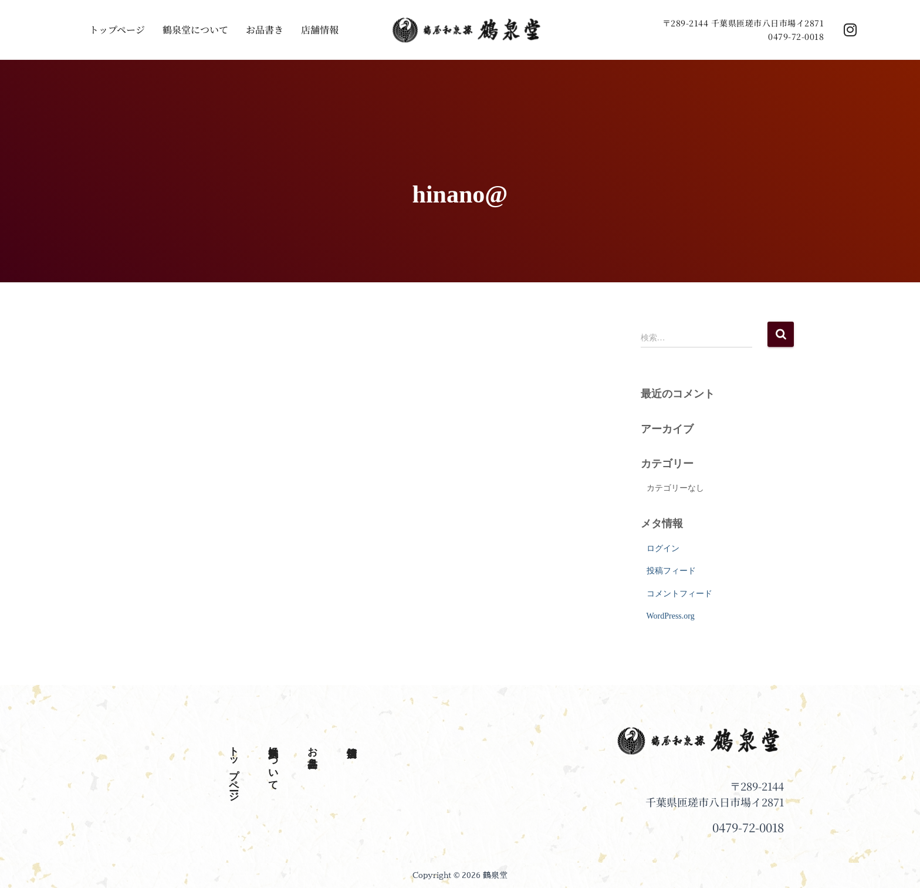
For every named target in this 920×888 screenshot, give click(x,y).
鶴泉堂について (195, 30)
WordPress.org (671, 616)
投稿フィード (671, 570)
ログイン (663, 548)
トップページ (117, 30)
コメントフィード (679, 593)
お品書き (264, 30)
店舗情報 (320, 30)
